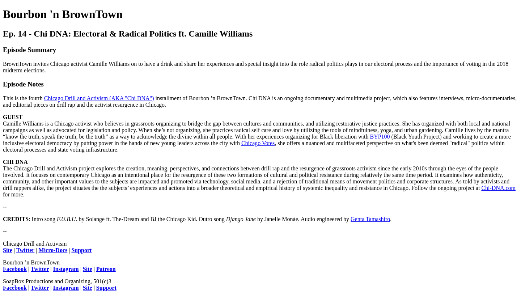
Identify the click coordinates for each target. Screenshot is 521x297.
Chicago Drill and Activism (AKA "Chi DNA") (99, 98)
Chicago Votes (258, 143)
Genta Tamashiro (370, 219)
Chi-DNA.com (498, 188)
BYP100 (380, 136)
